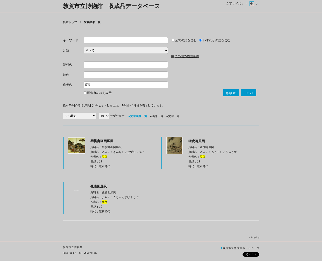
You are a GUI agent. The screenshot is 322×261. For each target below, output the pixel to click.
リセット (248, 93)
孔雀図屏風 (98, 186)
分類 (66, 50)
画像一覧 (157, 116)
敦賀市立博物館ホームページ (241, 247)
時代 (66, 74)
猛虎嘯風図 (196, 141)
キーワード (70, 40)
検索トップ (70, 22)
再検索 (231, 93)
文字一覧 (173, 116)
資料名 (67, 64)
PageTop (255, 237)
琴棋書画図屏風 (101, 141)
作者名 (67, 84)
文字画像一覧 (138, 116)
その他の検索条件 (187, 56)
